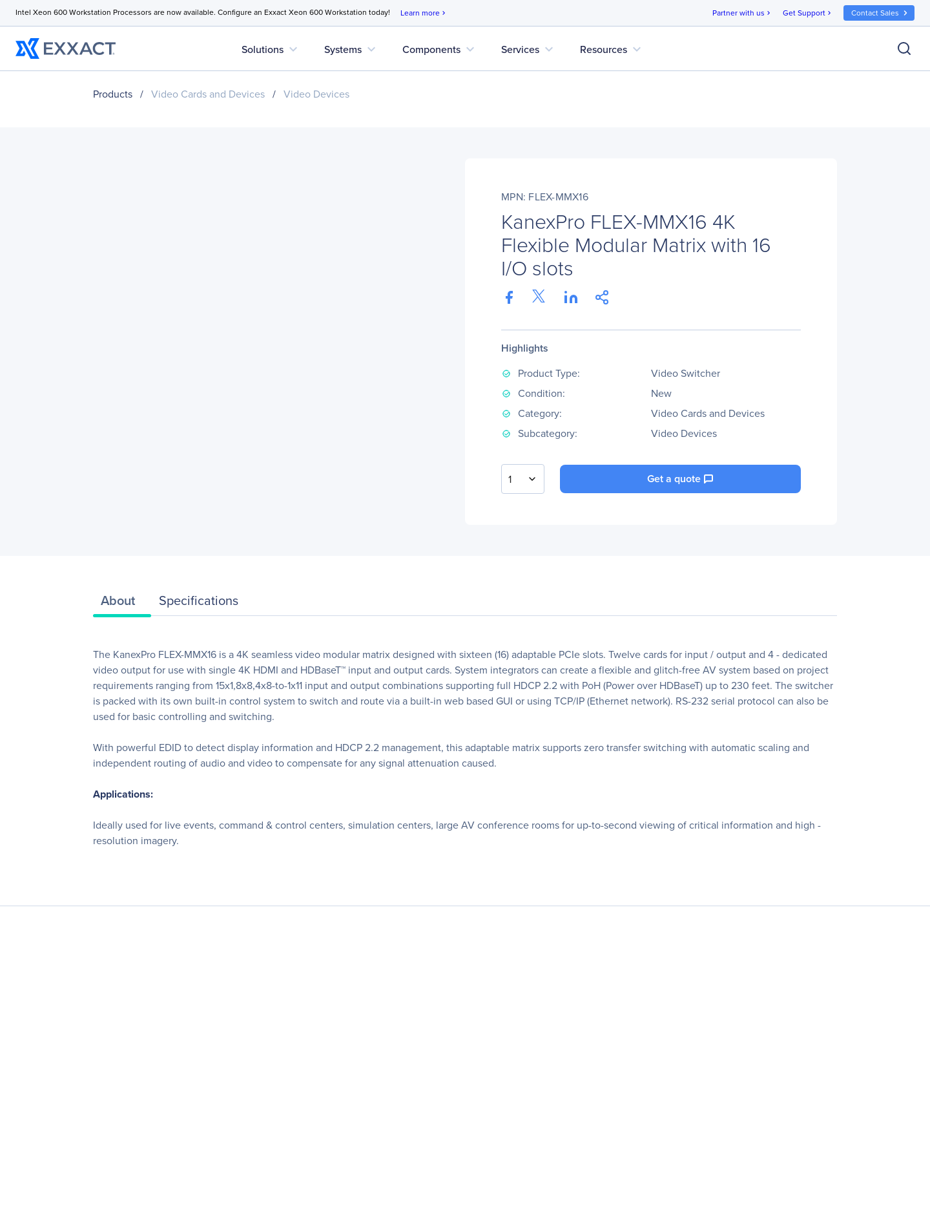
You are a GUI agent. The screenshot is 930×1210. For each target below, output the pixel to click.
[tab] (122, 603)
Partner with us (742, 13)
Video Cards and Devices (208, 94)
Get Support (808, 13)
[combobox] (522, 479)
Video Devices (316, 94)
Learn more (424, 13)
